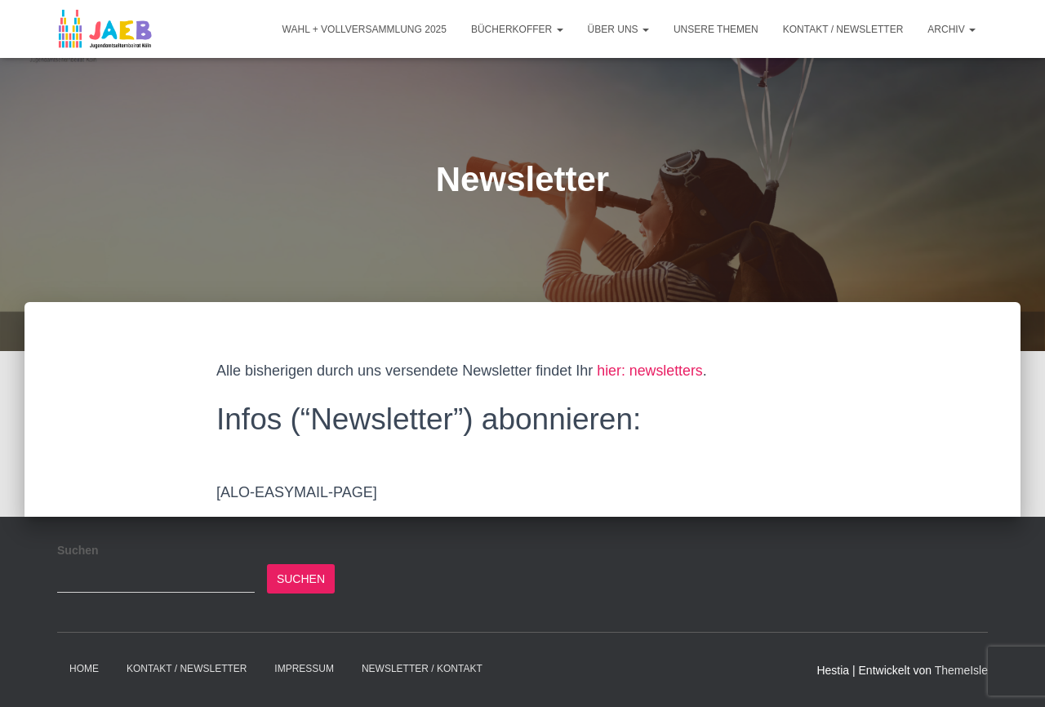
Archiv (951, 29)
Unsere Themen (716, 29)
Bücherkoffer (517, 29)
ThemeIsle (961, 670)
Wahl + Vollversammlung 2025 (364, 29)
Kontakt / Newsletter (843, 29)
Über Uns (618, 29)
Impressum (304, 668)
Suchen (78, 550)
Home (84, 668)
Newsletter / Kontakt (422, 668)
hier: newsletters (650, 370)
